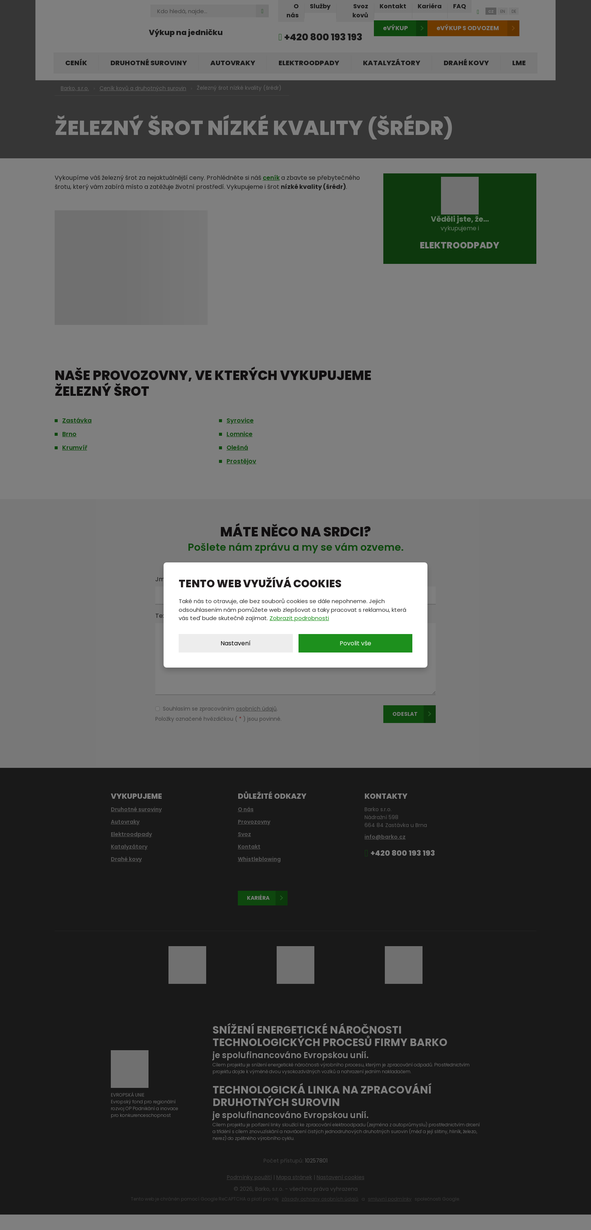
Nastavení (235, 643)
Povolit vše (355, 643)
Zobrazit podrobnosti (299, 618)
